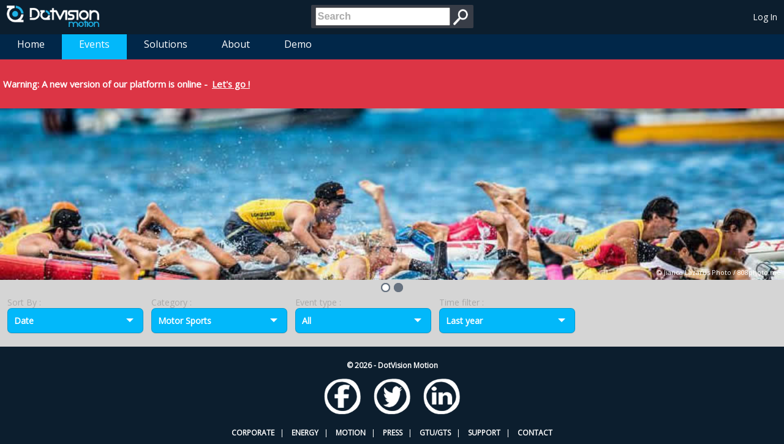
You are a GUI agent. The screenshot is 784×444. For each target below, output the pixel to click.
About (236, 44)
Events (94, 44)
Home (31, 44)
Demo (298, 44)
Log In (765, 17)
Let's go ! (231, 84)
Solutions (165, 44)
